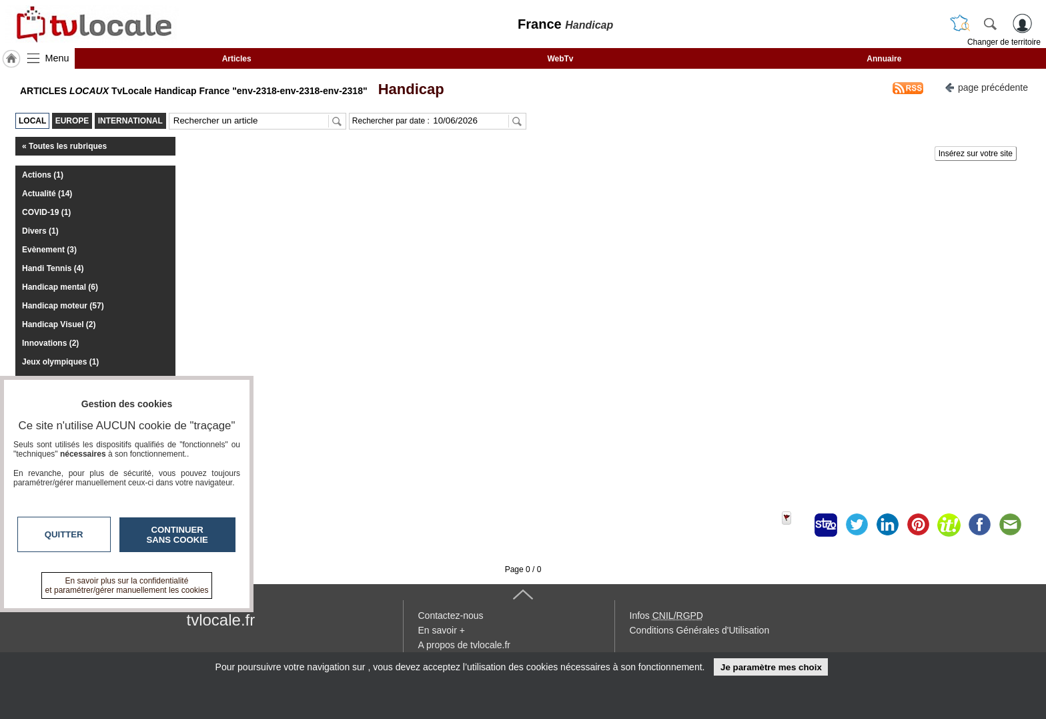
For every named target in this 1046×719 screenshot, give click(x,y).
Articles (236, 58)
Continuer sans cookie (177, 535)
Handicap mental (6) (60, 287)
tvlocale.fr (221, 620)
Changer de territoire (1004, 42)
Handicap (407, 89)
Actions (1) (42, 175)
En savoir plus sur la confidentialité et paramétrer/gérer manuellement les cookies (127, 585)
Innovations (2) (50, 343)
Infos (666, 615)
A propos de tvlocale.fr (464, 645)
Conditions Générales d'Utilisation (700, 630)
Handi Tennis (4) (52, 268)
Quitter (64, 534)
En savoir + (441, 630)
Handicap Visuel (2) (58, 324)
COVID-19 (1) (46, 212)
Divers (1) (40, 231)
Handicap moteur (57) (63, 305)
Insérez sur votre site (976, 153)
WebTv (560, 58)
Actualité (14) (47, 193)
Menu (57, 58)
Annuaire (884, 58)
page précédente (986, 86)
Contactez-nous (451, 615)
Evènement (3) (49, 249)
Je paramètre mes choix (771, 667)
